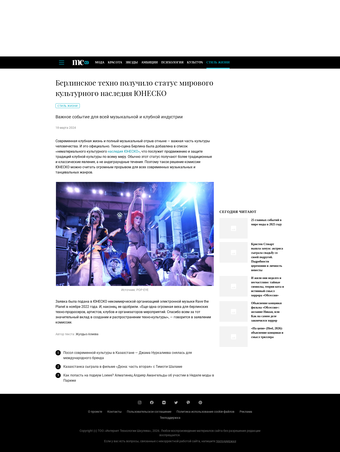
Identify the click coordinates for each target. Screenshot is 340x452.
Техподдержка (170, 417)
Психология (172, 62)
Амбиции (149, 62)
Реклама (246, 411)
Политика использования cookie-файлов (205, 411)
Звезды (132, 62)
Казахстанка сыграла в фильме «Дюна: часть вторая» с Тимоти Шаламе (122, 367)
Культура (195, 62)
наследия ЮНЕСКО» (124, 151)
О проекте (95, 411)
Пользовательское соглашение (149, 411)
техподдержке (226, 441)
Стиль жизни (218, 62)
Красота (115, 62)
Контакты (114, 411)
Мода (99, 62)
